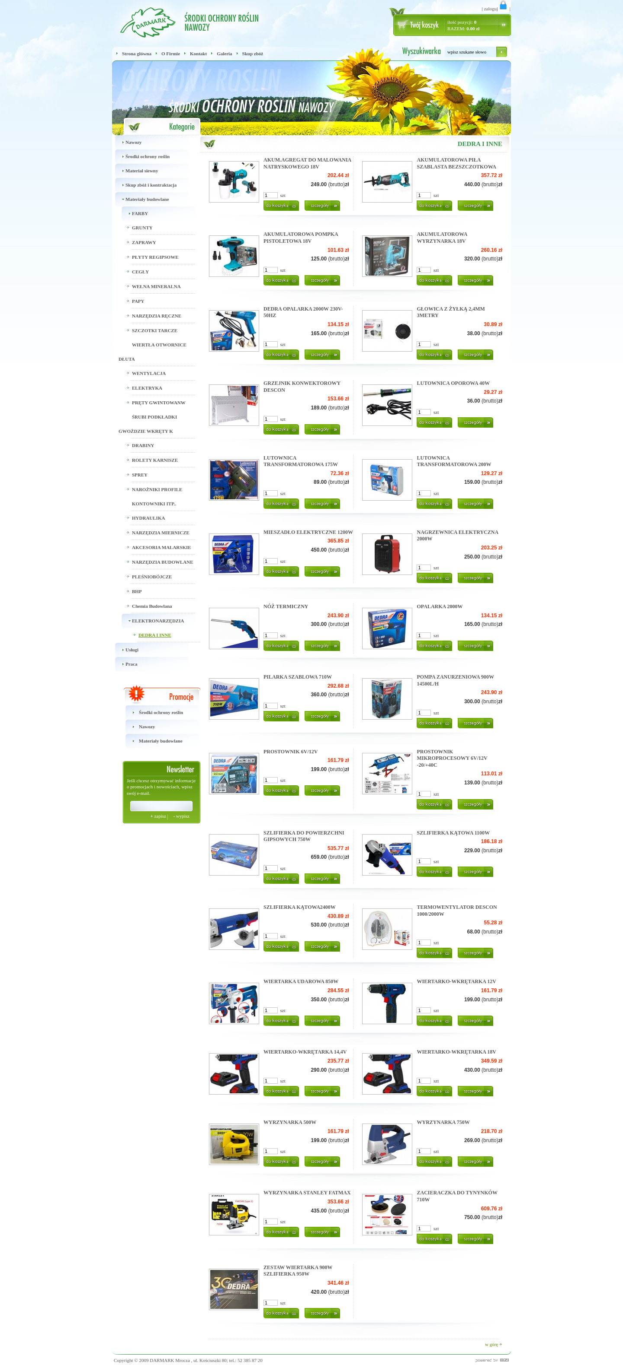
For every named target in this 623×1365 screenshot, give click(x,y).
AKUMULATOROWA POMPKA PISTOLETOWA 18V (300, 237)
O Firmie (170, 53)
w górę (493, 1344)
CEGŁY (140, 271)
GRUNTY (142, 227)
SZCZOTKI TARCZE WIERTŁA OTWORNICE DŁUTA (152, 345)
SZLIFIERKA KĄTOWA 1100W (453, 833)
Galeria (224, 53)
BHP (137, 591)
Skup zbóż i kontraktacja (144, 185)
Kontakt (198, 53)
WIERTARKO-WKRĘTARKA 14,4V (305, 1052)
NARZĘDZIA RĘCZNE (156, 315)
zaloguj (496, 8)
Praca (124, 664)
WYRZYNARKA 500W (289, 1122)
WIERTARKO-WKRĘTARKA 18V (456, 1052)
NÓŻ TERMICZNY (285, 606)
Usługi (125, 650)
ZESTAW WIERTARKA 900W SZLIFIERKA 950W (297, 1270)
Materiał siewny (135, 171)
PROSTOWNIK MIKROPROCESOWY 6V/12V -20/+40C (452, 758)
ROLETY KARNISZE (155, 460)
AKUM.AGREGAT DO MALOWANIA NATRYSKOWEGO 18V (307, 163)
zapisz (158, 816)
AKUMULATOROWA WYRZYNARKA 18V (442, 237)
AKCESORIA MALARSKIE (161, 547)
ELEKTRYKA (147, 387)
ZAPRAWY (144, 242)
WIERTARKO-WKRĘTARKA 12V (456, 981)
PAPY (138, 301)
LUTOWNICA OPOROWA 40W (453, 383)
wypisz (181, 816)
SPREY (140, 474)
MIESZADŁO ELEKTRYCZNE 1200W (308, 532)
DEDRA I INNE (154, 635)
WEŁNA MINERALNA (156, 286)
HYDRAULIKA (148, 518)
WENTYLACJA (149, 373)
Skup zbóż (252, 53)
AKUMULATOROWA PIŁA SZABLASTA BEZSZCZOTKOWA (456, 163)
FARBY (133, 213)
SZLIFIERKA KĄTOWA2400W (299, 907)
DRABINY (143, 445)
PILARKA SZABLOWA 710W (297, 677)
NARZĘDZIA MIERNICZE (160, 532)
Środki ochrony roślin (141, 156)
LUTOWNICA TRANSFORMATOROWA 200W (454, 461)
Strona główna (136, 53)
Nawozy (126, 142)
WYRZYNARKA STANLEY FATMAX (307, 1193)
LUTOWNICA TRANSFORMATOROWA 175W (300, 461)
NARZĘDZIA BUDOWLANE (162, 562)
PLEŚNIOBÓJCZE (152, 576)
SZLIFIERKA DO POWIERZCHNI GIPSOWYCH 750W (303, 836)
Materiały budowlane (140, 199)
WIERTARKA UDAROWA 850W (300, 981)
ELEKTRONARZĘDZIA (151, 621)
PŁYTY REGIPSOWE (155, 257)
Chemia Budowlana (152, 606)
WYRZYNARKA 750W (443, 1122)
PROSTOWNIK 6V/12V (290, 752)
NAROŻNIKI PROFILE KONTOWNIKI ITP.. (157, 496)
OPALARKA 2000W (439, 606)
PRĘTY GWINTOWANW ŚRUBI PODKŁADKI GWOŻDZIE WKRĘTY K (152, 417)
